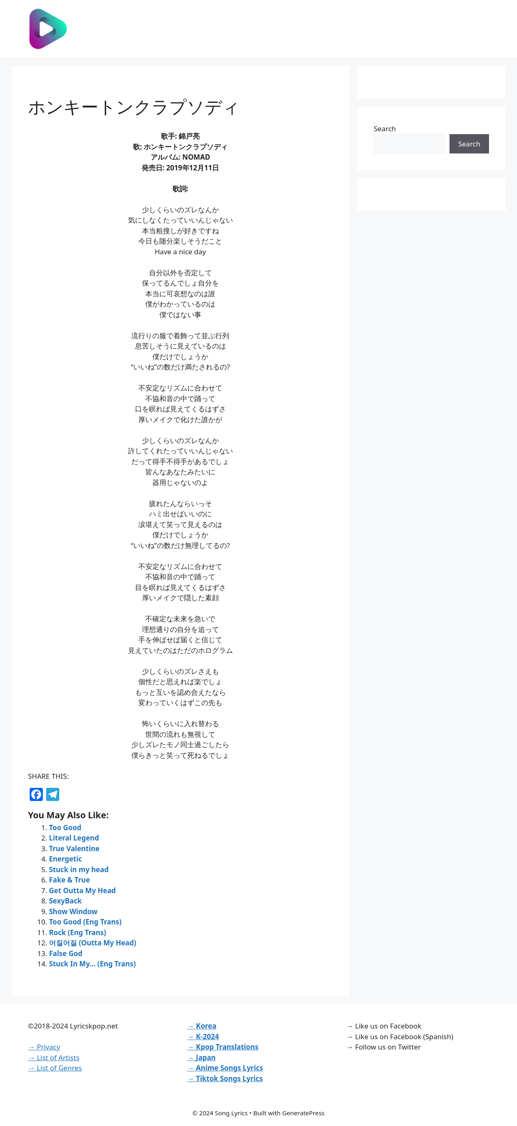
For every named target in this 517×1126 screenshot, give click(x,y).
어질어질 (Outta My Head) (92, 942)
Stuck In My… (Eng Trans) (92, 963)
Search (385, 128)
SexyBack (65, 900)
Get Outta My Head (82, 890)
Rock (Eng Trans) (77, 932)
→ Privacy (44, 1047)
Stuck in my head (79, 869)
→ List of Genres (55, 1068)
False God (65, 953)
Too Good (65, 827)
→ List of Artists (53, 1057)
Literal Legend (74, 838)
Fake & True (69, 880)
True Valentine (74, 848)
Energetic (65, 859)
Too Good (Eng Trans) (85, 921)
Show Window (73, 911)
